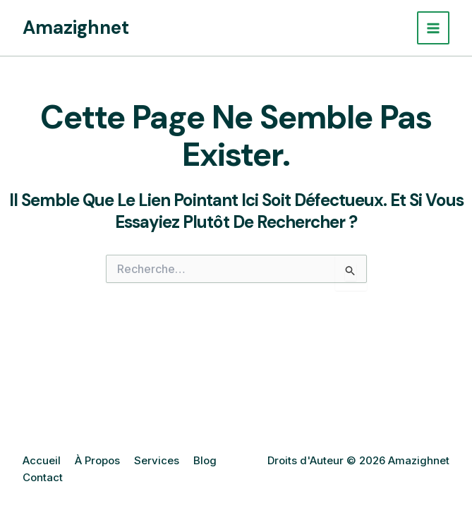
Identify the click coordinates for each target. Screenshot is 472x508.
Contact (43, 477)
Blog (205, 460)
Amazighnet (76, 28)
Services (156, 460)
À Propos (97, 460)
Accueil (42, 460)
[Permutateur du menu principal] (433, 27)
